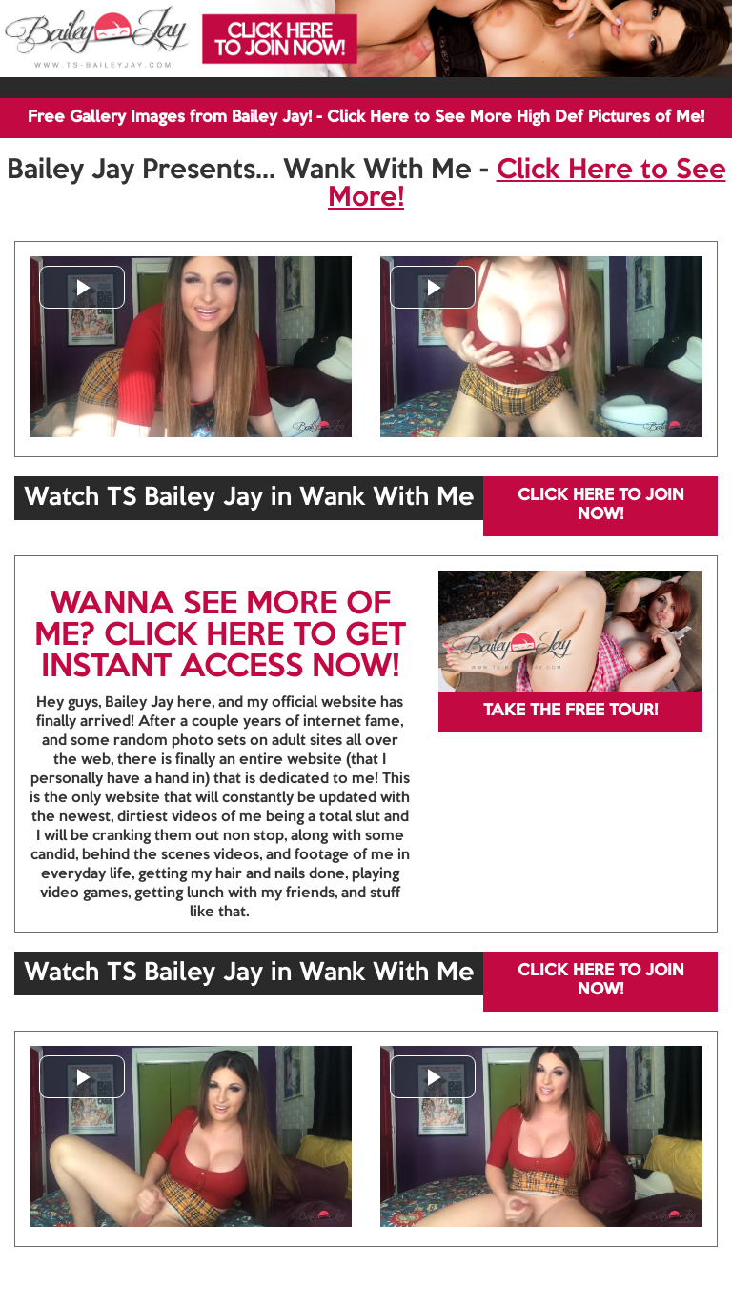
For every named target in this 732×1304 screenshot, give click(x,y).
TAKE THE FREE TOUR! (570, 711)
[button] (82, 287)
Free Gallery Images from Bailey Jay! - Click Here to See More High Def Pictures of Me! (366, 117)
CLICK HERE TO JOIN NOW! (601, 505)
